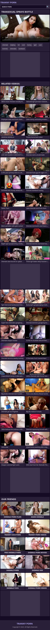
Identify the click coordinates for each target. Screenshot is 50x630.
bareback (22, 49)
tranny (29, 45)
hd (18, 45)
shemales (13, 49)
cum (40, 45)
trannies (5, 49)
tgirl (35, 45)
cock (23, 45)
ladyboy (12, 45)
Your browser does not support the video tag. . (25, 28)
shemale (5, 45)
